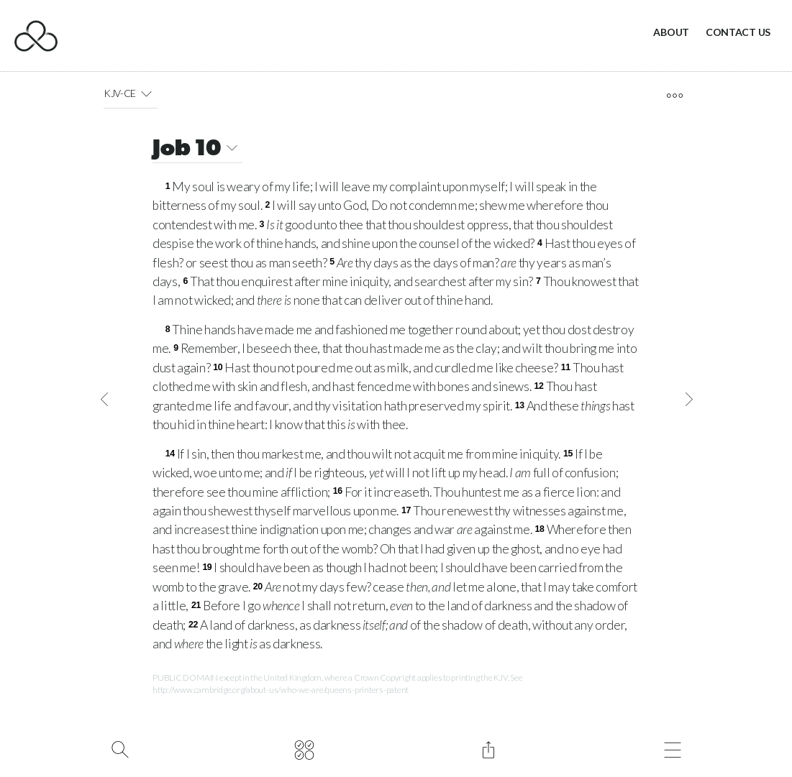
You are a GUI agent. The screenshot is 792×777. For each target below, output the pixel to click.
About (671, 32)
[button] (146, 93)
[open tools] (674, 96)
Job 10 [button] (197, 149)
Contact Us (738, 32)
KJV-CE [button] (131, 93)
